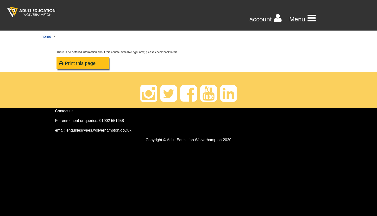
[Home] (31, 12)
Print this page (77, 63)
